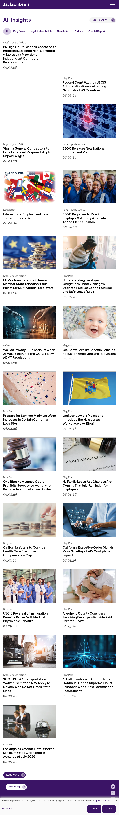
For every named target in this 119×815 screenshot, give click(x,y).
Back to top (15, 784)
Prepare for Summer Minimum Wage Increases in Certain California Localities (29, 419)
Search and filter (101, 20)
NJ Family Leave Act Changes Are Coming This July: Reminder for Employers (87, 485)
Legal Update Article (41, 31)
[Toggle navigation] (112, 4)
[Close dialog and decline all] (116, 800)
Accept (108, 809)
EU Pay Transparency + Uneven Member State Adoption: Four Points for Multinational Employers (28, 284)
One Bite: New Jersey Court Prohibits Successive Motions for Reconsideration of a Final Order (27, 485)
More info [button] (7, 809)
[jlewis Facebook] (113, 796)
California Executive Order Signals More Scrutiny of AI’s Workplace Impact (88, 551)
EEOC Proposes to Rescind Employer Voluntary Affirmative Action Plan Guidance (85, 218)
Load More (12, 775)
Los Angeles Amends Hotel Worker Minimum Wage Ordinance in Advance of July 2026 (28, 753)
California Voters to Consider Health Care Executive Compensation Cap (25, 551)
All (7, 31)
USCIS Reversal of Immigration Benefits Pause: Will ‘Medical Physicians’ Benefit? (25, 617)
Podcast (79, 31)
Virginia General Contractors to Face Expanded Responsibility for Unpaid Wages (28, 152)
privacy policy (103, 801)
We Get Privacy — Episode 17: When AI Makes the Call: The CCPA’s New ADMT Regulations (29, 354)
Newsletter (63, 31)
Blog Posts (19, 31)
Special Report (96, 31)
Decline (94, 809)
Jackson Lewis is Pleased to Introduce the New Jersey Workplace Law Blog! (83, 419)
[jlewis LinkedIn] (113, 784)
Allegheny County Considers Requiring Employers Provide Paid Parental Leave (87, 617)
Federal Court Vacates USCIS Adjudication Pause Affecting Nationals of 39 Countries (84, 86)
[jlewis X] (113, 790)
